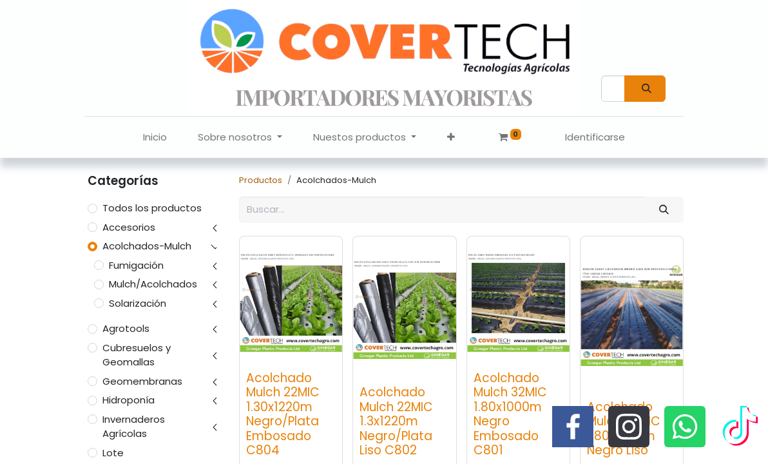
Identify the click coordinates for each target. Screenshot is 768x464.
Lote (113, 452)
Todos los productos (152, 208)
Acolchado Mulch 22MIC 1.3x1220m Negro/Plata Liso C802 (396, 421)
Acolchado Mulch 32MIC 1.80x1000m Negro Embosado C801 (510, 414)
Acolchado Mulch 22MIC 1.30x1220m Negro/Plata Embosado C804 (283, 414)
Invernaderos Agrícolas (133, 426)
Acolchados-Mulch (146, 246)
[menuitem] (155, 137)
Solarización (137, 303)
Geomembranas (142, 381)
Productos (260, 180)
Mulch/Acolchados (153, 284)
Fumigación (136, 265)
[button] (451, 137)
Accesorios (128, 227)
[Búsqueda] (645, 88)
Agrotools (125, 328)
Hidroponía (128, 400)
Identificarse (595, 137)
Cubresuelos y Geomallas (136, 355)
